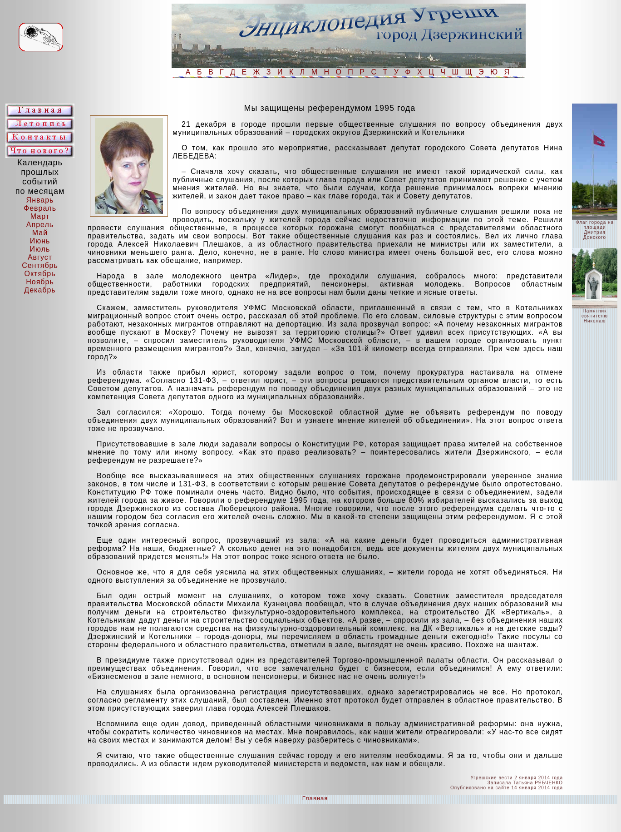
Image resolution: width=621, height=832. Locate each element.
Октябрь (39, 273)
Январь (40, 200)
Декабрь (39, 290)
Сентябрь (40, 265)
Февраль (40, 208)
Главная (315, 798)
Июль (40, 249)
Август (40, 257)
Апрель (40, 224)
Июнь (40, 241)
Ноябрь (40, 282)
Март (39, 216)
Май (40, 233)
